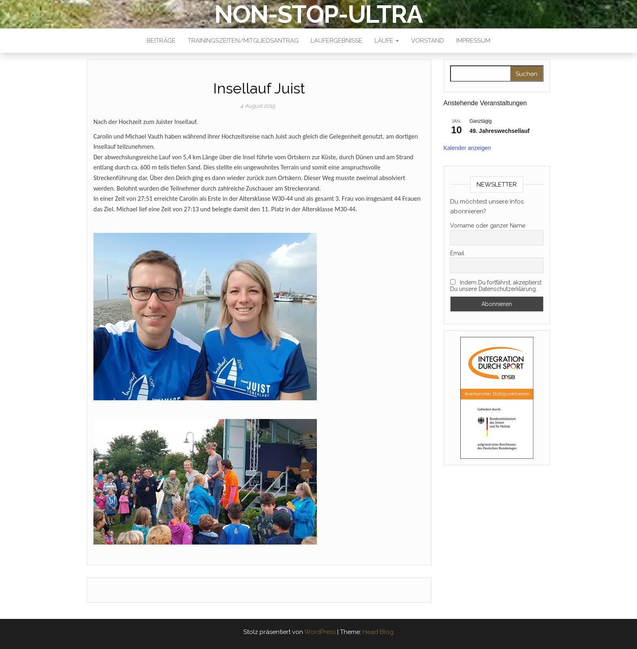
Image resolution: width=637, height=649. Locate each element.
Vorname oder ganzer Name (487, 225)
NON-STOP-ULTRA (318, 14)
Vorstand (427, 40)
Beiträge (161, 40)
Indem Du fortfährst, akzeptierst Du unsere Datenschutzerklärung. (496, 285)
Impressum (473, 40)
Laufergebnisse (336, 40)
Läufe (387, 40)
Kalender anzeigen (467, 148)
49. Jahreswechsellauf (500, 131)
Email (457, 253)
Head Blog (378, 632)
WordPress (320, 632)
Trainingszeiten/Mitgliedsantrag (243, 40)
